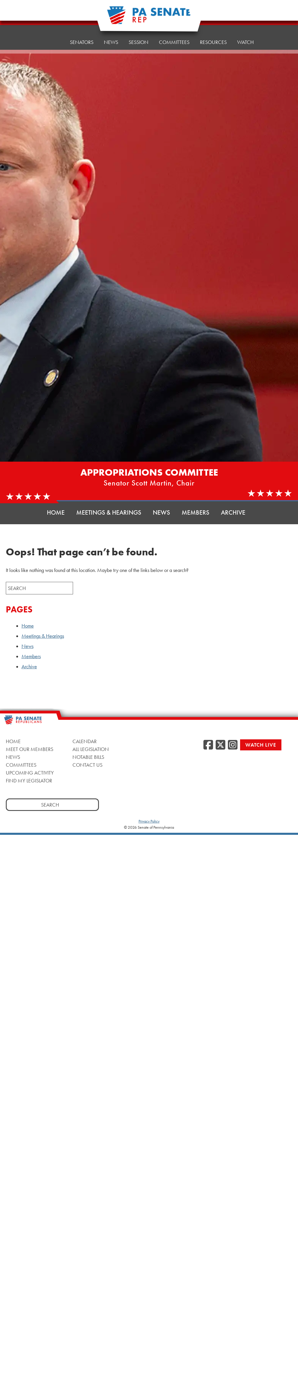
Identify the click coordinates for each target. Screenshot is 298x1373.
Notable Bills (88, 757)
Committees (21, 764)
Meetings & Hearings (108, 512)
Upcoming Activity (30, 772)
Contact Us (87, 764)
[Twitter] (220, 745)
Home (52, 36)
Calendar (84, 741)
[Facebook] (208, 745)
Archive (233, 512)
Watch (245, 27)
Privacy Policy (149, 821)
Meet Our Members (29, 749)
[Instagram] (232, 745)
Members (195, 512)
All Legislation (90, 749)
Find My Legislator (29, 780)
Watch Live (260, 744)
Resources (213, 29)
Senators (81, 34)
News (111, 33)
